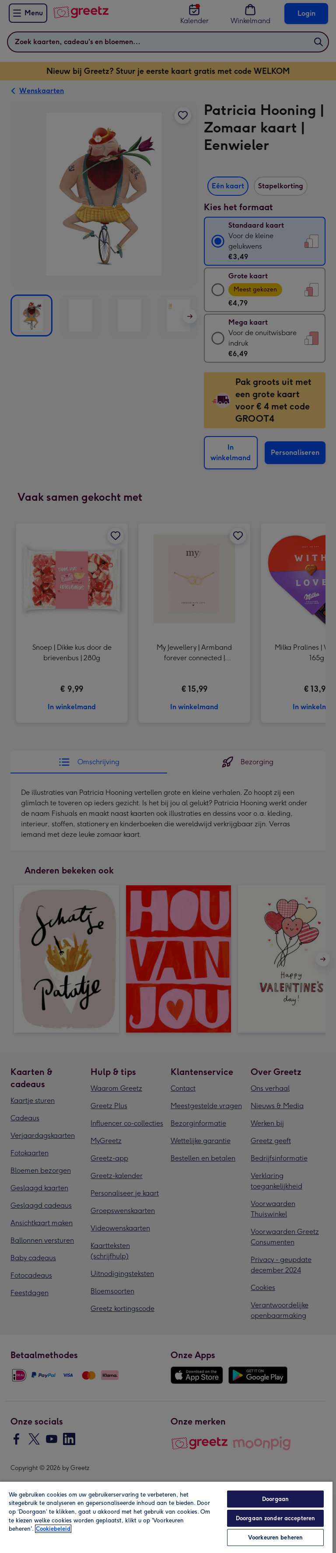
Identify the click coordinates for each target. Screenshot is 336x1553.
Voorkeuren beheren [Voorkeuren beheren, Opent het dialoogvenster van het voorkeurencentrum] (275, 1537)
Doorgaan (275, 1499)
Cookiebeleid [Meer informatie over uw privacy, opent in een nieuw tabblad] (53, 1528)
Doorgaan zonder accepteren (275, 1518)
